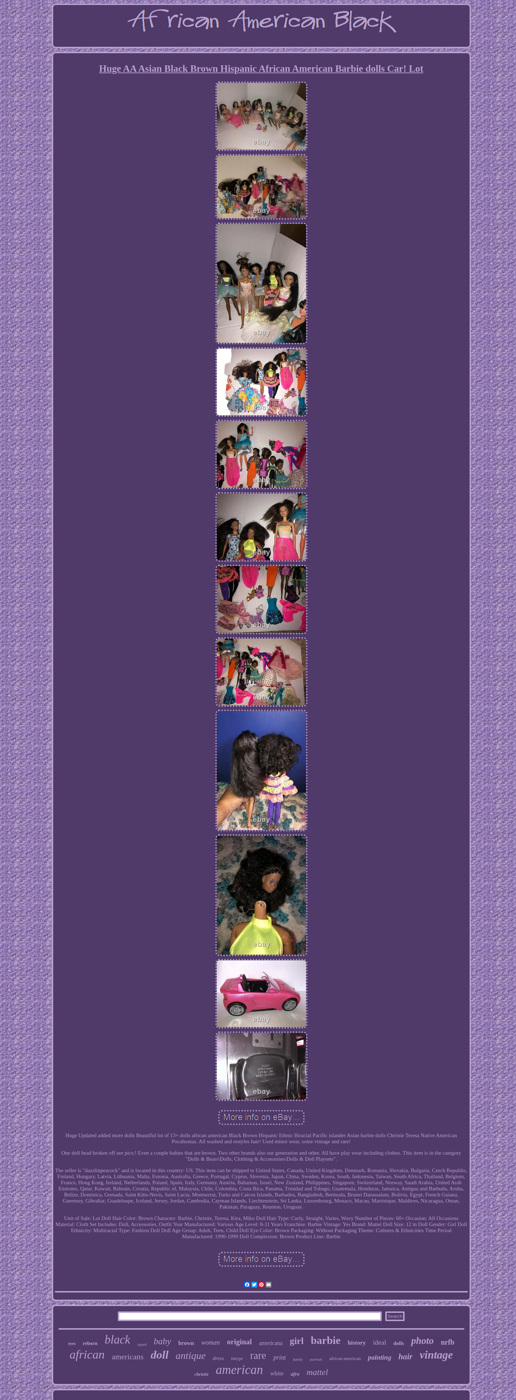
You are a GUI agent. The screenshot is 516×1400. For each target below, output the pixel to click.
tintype (237, 1358)
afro (295, 1374)
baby (162, 1341)
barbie (325, 1340)
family (298, 1359)
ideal (379, 1342)
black (117, 1339)
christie (202, 1374)
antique (191, 1355)
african (87, 1354)
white (277, 1373)
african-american (345, 1358)
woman (210, 1342)
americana (270, 1343)
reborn (90, 1343)
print (279, 1357)
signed (141, 1344)
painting (379, 1357)
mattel (317, 1372)
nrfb (447, 1342)
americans (128, 1356)
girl (297, 1341)
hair (406, 1356)
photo (422, 1340)
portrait (316, 1359)
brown (186, 1343)
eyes (72, 1343)
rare (258, 1355)
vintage (436, 1355)
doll (160, 1354)
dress (218, 1358)
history (356, 1342)
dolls (398, 1343)
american (239, 1370)
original (239, 1342)
